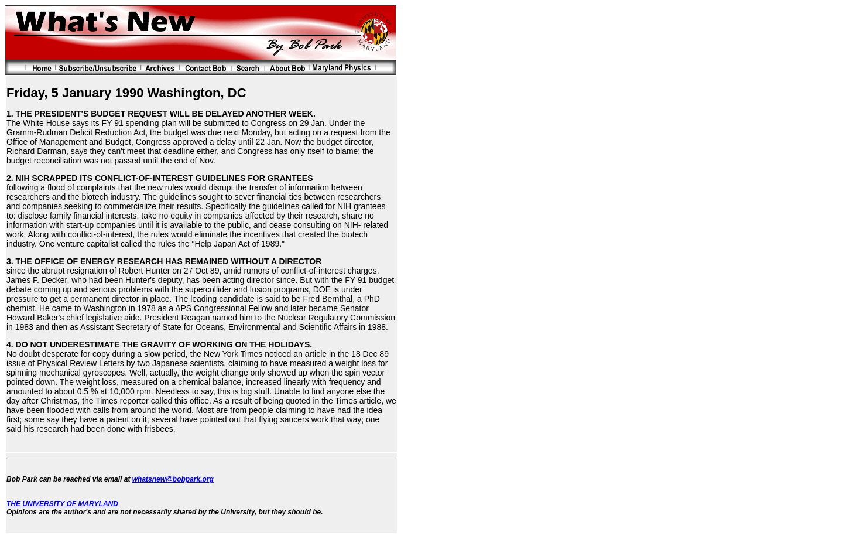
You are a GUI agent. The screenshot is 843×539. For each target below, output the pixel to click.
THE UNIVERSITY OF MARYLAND (62, 504)
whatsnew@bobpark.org (173, 479)
